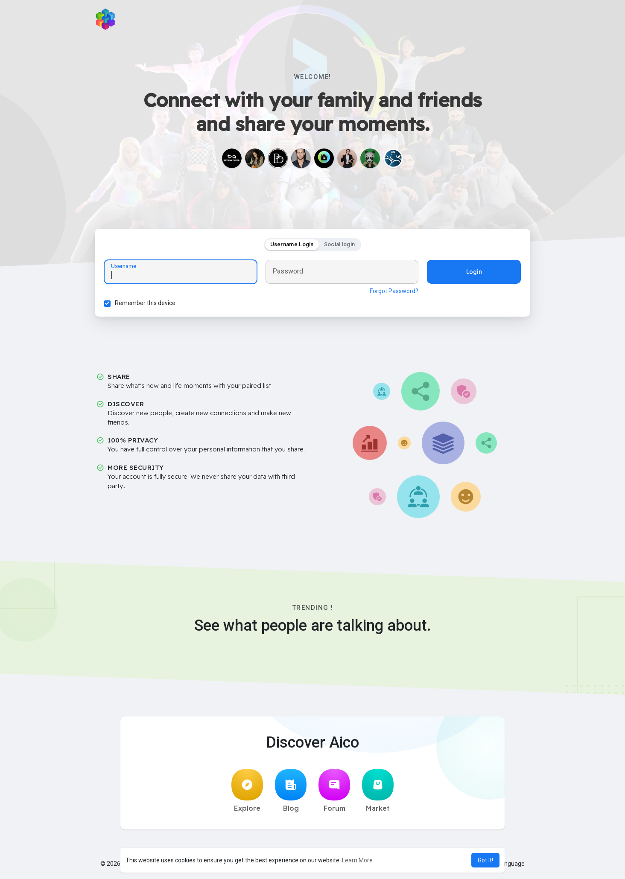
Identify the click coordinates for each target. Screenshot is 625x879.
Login (473, 273)
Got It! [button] (485, 860)
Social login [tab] (339, 245)
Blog (291, 793)
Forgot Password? (392, 292)
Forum (334, 793)
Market (378, 793)
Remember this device (146, 304)
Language (508, 866)
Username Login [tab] (292, 245)
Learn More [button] (357, 860)
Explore (247, 793)
